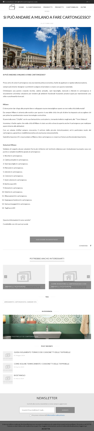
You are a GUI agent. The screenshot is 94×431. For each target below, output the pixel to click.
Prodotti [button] (48, 7)
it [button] (88, 2)
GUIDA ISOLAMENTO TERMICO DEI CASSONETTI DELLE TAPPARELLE (42, 352)
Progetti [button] (59, 7)
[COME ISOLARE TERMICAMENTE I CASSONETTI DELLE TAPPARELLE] (8, 368)
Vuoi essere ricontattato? (47, 240)
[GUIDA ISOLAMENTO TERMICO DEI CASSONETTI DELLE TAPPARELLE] (8, 356)
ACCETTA (46, 429)
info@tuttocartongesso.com (26, 2)
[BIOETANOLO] (8, 379)
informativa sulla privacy (56, 415)
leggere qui (83, 426)
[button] (90, 245)
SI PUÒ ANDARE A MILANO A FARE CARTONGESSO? (47, 17)
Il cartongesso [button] (33, 7)
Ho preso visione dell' (47, 415)
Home (21, 7)
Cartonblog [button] (72, 7)
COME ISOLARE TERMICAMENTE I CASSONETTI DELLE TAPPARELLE (41, 364)
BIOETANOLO (19, 375)
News (47, 11)
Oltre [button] (83, 7)
